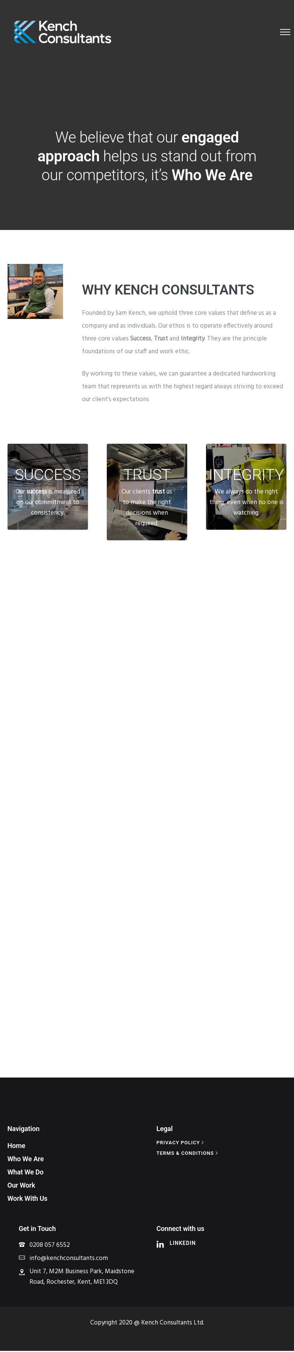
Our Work (21, 1186)
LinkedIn (183, 1244)
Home (17, 1147)
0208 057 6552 (49, 1246)
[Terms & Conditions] (188, 1154)
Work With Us (28, 1199)
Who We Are (26, 1160)
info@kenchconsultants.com (68, 1259)
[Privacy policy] (181, 1143)
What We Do (26, 1173)
